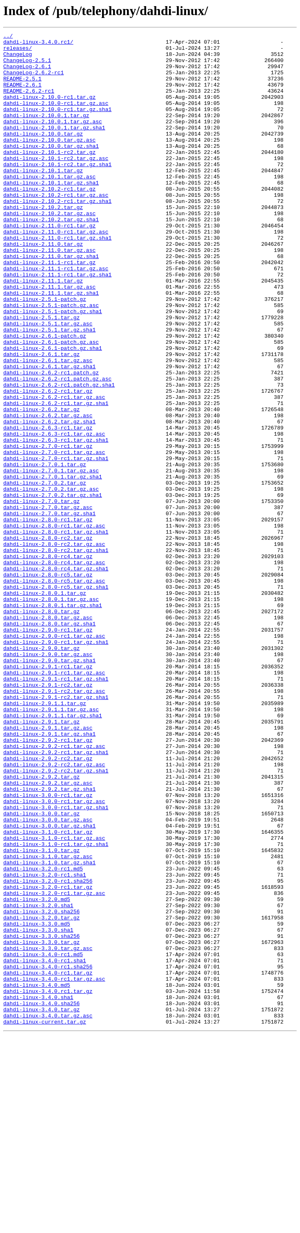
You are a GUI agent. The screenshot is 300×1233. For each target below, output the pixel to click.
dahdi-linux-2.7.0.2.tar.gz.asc (51, 580)
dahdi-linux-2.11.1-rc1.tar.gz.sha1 (57, 323)
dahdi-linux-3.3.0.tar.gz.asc (47, 1131)
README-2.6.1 (22, 95)
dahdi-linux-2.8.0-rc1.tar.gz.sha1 (55, 632)
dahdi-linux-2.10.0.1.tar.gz (46, 132)
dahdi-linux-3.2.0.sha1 (38, 1080)
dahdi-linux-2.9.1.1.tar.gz (44, 837)
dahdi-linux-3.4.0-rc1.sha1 (44, 1146)
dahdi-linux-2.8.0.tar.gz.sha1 (49, 742)
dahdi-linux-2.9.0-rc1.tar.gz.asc (54, 757)
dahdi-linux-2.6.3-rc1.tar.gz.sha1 (55, 521)
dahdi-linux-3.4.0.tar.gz (41, 1205)
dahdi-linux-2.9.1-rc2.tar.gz (47, 815)
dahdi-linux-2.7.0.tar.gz (41, 595)
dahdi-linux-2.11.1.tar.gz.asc (49, 338)
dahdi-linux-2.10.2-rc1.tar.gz (49, 220)
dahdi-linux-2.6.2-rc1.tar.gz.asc (54, 470)
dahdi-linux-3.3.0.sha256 (41, 1117)
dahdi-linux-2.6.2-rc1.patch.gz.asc (57, 448)
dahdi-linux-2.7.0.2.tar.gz (44, 573)
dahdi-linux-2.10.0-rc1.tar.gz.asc (55, 117)
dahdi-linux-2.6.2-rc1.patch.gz (51, 441)
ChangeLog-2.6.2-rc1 (33, 81)
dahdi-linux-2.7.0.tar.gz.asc (47, 602)
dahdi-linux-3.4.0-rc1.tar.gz (47, 1161)
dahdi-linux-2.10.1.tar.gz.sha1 (51, 213)
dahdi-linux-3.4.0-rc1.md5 (43, 1139)
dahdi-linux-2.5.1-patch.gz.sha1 (52, 367)
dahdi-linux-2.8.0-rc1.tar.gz (47, 617)
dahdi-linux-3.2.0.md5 (36, 1073)
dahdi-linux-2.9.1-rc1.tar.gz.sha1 (55, 808)
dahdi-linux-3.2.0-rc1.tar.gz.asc (54, 1065)
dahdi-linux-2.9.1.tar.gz (41, 860)
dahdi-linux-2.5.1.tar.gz (41, 374)
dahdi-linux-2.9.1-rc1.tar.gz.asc (54, 801)
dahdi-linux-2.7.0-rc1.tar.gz (47, 529)
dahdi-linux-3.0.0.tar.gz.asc (47, 977)
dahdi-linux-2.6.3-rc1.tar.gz (47, 507)
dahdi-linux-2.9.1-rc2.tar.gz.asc (54, 823)
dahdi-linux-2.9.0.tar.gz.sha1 (49, 786)
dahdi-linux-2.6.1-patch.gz (44, 397)
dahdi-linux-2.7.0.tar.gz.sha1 (49, 610)
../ (8, 36)
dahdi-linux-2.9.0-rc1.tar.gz (47, 749)
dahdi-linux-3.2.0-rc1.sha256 (47, 1051)
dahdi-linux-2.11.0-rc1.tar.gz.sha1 (57, 279)
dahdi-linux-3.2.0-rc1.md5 (43, 1036)
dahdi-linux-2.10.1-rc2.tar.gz (49, 176)
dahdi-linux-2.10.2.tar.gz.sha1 (51, 257)
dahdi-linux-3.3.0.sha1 (38, 1109)
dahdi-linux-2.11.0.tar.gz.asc (49, 294)
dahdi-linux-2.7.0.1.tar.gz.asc (51, 558)
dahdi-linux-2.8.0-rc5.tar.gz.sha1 (55, 698)
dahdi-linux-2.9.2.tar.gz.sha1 (49, 940)
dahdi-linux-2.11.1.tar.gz (43, 330)
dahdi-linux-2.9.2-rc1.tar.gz (47, 882)
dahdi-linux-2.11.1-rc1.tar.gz (49, 308)
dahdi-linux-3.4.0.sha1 (38, 1190)
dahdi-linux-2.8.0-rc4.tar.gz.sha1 (55, 676)
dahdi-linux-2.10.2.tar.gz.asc (49, 250)
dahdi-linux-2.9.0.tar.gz (41, 771)
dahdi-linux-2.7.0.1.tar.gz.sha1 (52, 566)
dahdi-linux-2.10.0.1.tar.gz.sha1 (54, 147)
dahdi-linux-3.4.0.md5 (36, 1176)
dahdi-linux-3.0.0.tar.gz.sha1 (49, 984)
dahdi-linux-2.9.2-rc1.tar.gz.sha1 (55, 896)
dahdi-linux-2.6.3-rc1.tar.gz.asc (54, 514)
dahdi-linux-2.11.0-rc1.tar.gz (49, 264)
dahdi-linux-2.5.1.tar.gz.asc (47, 382)
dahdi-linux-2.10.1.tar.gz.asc (49, 205)
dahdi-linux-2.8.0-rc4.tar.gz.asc (54, 668)
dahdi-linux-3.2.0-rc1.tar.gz (47, 1058)
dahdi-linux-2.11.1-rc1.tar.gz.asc (55, 316)
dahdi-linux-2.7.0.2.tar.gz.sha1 (52, 588)
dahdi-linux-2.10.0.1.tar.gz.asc (52, 139)
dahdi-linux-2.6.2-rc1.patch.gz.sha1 (59, 455)
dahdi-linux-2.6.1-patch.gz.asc (51, 404)
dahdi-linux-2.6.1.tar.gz (41, 419)
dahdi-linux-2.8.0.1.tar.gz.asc (51, 713)
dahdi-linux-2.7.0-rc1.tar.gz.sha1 (55, 544)
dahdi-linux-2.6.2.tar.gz (41, 485)
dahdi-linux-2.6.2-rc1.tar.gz (47, 463)
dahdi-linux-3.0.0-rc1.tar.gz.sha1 (55, 962)
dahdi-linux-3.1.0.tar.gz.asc (47, 1021)
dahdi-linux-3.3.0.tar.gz (41, 1124)
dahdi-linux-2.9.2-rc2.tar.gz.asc (54, 911)
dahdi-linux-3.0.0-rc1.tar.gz (47, 948)
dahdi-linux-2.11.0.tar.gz (43, 286)
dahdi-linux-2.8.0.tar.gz (41, 727)
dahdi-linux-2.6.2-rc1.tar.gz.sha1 (55, 477)
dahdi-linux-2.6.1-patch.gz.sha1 (52, 411)
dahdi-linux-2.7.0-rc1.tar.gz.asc (54, 536)
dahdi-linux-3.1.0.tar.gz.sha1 (49, 1029)
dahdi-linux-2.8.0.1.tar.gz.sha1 (52, 720)
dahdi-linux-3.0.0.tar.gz (41, 970)
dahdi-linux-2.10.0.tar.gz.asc (49, 161)
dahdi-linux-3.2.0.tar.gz (41, 1095)
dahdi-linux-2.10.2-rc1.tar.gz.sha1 (57, 235)
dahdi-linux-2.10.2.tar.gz (43, 242)
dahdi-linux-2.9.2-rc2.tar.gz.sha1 (55, 918)
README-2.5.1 (22, 88)
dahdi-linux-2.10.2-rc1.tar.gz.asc (55, 227)
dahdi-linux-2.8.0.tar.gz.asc (47, 735)
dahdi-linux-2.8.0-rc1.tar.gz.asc (54, 624)
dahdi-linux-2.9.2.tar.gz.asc (47, 933)
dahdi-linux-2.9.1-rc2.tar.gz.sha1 (55, 830)
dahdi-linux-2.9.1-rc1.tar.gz (47, 793)
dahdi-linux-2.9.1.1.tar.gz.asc (51, 845)
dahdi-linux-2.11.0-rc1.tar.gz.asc (55, 272)
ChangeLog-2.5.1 (27, 66)
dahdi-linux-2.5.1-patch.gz (44, 352)
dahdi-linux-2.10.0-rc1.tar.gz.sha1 (57, 125)
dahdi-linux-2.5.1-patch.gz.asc (51, 360)
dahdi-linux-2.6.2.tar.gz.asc (47, 492)
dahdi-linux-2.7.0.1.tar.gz (44, 551)
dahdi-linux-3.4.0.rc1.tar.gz (47, 1183)
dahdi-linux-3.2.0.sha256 (41, 1087)
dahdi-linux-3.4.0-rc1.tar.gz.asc (54, 1168)
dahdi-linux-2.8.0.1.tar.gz (44, 705)
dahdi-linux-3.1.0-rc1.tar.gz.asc (54, 999)
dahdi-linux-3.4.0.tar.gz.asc (47, 1212)
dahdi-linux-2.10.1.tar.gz (43, 198)
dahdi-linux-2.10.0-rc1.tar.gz (49, 110)
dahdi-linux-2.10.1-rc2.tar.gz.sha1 (57, 191)
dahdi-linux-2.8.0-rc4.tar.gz (47, 661)
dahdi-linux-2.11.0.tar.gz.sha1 (51, 301)
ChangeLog (17, 58)
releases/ (17, 51)
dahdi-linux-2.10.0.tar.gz (43, 154)
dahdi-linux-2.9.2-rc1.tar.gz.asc (54, 889)
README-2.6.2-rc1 (28, 103)
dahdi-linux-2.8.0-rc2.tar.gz (47, 639)
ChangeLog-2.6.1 (27, 73)
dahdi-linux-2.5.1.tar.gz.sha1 (49, 389)
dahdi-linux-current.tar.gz (44, 1220)
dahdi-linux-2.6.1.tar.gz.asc (47, 426)
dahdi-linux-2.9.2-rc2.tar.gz (47, 904)
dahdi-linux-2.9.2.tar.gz (41, 926)
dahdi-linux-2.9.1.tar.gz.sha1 (49, 874)
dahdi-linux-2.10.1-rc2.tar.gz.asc (55, 183)
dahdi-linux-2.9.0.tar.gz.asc (47, 779)
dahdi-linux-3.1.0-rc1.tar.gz (47, 992)
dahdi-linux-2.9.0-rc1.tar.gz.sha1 (55, 764)
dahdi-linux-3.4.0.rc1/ (38, 44)
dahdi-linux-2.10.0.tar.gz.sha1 (51, 169)
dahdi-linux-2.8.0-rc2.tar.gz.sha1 (55, 654)
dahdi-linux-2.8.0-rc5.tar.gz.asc (54, 690)
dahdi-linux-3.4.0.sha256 (41, 1198)
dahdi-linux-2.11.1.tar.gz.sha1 (51, 345)
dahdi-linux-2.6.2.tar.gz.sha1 (49, 499)
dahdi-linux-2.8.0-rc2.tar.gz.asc (54, 646)
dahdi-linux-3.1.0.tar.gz (41, 1014)
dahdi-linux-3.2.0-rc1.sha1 (44, 1043)
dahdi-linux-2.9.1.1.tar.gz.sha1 (52, 852)
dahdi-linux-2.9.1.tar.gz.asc (47, 867)
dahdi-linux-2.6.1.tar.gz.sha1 (49, 433)
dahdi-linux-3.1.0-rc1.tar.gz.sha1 (55, 1006)
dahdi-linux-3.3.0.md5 (36, 1102)
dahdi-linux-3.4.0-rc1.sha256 (47, 1153)
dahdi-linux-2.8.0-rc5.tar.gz (47, 683)
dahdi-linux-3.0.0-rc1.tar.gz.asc (54, 955)
